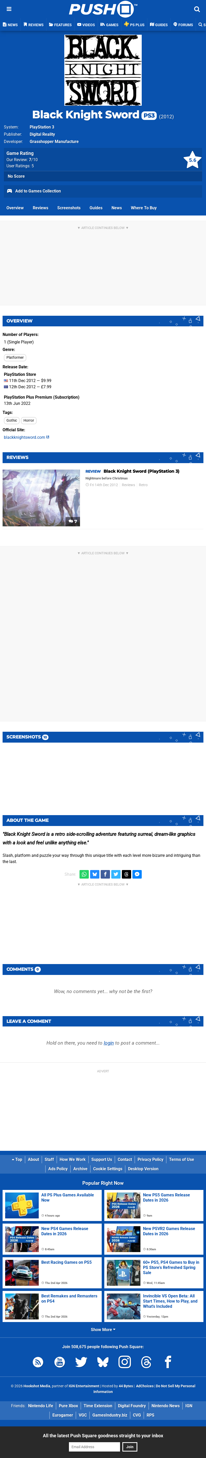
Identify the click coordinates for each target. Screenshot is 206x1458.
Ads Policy (58, 1168)
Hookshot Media (36, 1386)
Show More (103, 1329)
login (109, 1043)
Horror (28, 420)
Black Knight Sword (94, 114)
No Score (16, 176)
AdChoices (144, 1386)
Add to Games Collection (33, 191)
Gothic (11, 420)
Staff (49, 1159)
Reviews (40, 207)
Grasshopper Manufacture (54, 141)
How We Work (73, 1159)
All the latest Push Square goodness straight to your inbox (103, 1435)
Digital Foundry (132, 1405)
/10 (33, 159)
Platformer (15, 357)
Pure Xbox (68, 1405)
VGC (83, 1415)
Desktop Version (143, 1168)
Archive (80, 1168)
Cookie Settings (107, 1168)
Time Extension (98, 1405)
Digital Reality (42, 134)
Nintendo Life (40, 1405)
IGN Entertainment (84, 1386)
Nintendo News (166, 1405)
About (33, 1159)
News (117, 207)
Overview (15, 207)
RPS (150, 1415)
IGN (188, 1405)
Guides (96, 207)
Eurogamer (62, 1415)
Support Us (101, 1159)
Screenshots (69, 207)
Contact (125, 1159)
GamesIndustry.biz (109, 1415)
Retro (143, 485)
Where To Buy (144, 207)
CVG (137, 1415)
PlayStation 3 (42, 127)
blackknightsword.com (26, 437)
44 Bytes (126, 1386)
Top (17, 1159)
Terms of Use (181, 1159)
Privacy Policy (150, 1159)
